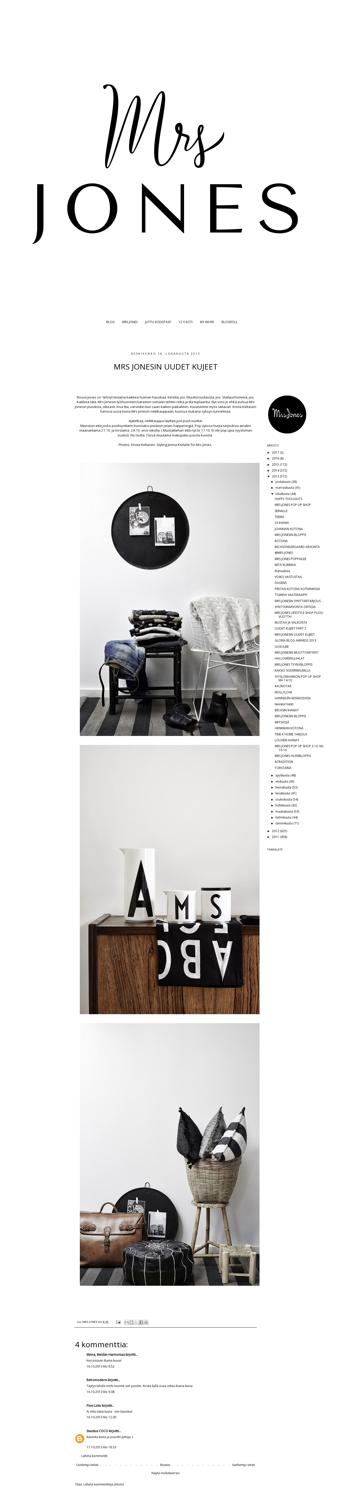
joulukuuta (283, 482)
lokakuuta (282, 494)
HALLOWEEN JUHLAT (289, 658)
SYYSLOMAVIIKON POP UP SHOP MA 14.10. (298, 678)
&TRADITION (284, 762)
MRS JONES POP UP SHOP (293, 505)
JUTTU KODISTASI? (158, 322)
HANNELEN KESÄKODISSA (293, 698)
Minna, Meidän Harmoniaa (106, 1354)
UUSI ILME (282, 646)
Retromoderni (97, 1380)
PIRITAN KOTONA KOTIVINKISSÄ (297, 589)
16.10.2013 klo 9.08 (100, 1392)
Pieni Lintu (94, 1405)
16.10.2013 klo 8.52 (100, 1366)
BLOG (110, 322)
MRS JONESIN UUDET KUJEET (295, 634)
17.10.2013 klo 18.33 (101, 1447)
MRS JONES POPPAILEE (290, 559)
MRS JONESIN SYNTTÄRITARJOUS (298, 601)
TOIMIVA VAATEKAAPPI (291, 595)
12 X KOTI (186, 322)
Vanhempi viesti (243, 1465)
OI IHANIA (282, 523)
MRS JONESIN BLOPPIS (290, 535)
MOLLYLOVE (283, 692)
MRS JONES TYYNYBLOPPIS (293, 664)
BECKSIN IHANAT (287, 710)
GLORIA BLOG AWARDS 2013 (295, 640)
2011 (276, 837)
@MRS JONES (284, 553)
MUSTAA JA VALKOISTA (291, 622)
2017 (276, 452)
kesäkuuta (283, 793)
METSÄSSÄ (282, 722)
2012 (276, 831)
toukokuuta (284, 799)
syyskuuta (282, 775)
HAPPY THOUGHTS (288, 499)
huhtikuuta (283, 805)
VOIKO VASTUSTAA (288, 577)
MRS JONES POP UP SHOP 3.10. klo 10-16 (299, 748)
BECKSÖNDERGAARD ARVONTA (297, 547)
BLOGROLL (229, 322)
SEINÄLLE (281, 511)
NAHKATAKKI (284, 704)
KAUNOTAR (283, 686)
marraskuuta (285, 487)
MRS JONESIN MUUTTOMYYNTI (296, 652)
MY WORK (207, 322)
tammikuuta (284, 823)
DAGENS (281, 583)
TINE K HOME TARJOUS (291, 734)
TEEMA (279, 517)
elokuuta (282, 781)
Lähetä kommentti (94, 1456)
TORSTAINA (283, 768)
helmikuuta (283, 817)
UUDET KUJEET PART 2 (290, 628)
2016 (276, 458)
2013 (276, 476)
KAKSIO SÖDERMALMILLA (292, 670)
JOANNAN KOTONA (289, 529)
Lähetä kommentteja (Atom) (103, 1484)
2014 (276, 470)
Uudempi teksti (87, 1465)
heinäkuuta (283, 787)
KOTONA (281, 541)
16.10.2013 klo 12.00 (101, 1417)
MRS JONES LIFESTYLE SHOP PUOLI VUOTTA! (299, 615)
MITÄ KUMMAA (285, 565)
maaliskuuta (284, 811)
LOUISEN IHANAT (287, 740)
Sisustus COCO (97, 1431)
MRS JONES (130, 322)
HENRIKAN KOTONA (289, 728)
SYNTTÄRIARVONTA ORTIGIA (295, 607)
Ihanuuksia (282, 571)
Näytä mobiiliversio (165, 1473)
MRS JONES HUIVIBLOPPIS (293, 756)
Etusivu (165, 1465)
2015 (276, 464)
